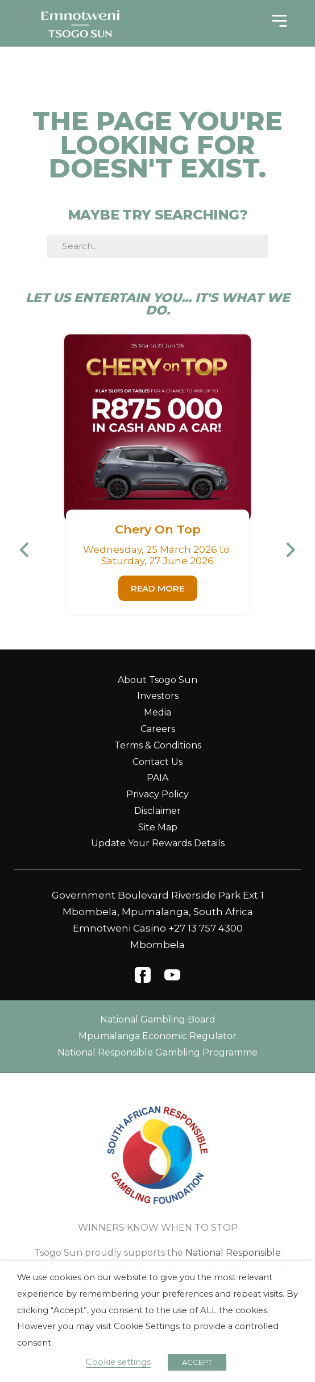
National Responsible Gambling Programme (157, 1052)
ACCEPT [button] (197, 1362)
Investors (158, 695)
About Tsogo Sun (157, 680)
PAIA (157, 777)
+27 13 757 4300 (205, 928)
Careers (157, 728)
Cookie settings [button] (118, 1362)
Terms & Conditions (157, 745)
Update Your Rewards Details (158, 843)
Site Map (157, 827)
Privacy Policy (157, 794)
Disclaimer (157, 810)
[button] (29, 549)
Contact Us (157, 761)
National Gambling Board (157, 1019)
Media (157, 712)
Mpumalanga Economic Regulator (157, 1036)
